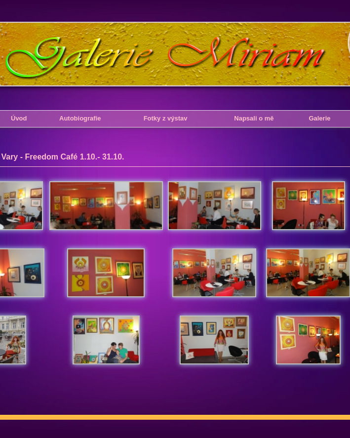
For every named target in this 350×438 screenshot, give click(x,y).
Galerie (319, 118)
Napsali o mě (253, 118)
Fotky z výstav (166, 118)
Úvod (19, 118)
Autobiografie (80, 118)
